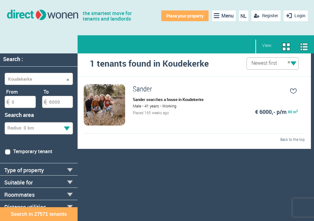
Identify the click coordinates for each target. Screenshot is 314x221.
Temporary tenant (28, 151)
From (12, 91)
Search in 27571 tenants (39, 214)
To (46, 91)
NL (243, 16)
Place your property (185, 16)
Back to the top (292, 139)
